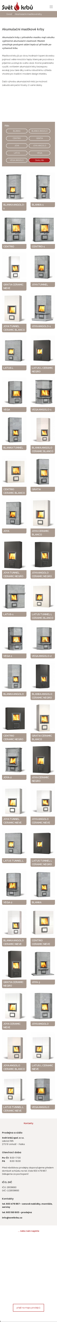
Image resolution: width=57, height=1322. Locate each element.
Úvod (9, 14)
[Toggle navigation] (51, 6)
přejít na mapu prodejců (28, 1307)
